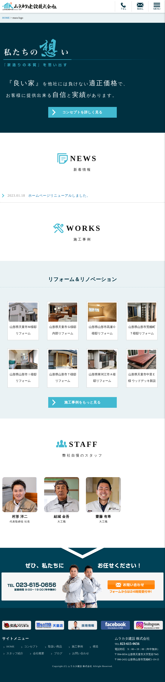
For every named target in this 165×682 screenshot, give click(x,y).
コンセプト (31, 646)
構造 (96, 646)
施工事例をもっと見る (82, 402)
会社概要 (38, 653)
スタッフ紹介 (14, 653)
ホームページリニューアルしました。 (49, 195)
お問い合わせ (80, 653)
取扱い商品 (55, 646)
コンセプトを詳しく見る (82, 112)
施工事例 (77, 646)
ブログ (58, 653)
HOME (10, 646)
